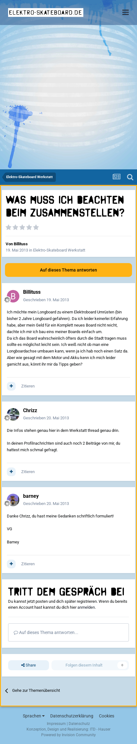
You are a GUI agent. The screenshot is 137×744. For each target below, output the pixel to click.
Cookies (106, 715)
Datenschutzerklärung (71, 715)
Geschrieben (46, 299)
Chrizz (30, 410)
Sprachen (34, 715)
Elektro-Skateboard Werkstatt (59, 250)
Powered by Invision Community (68, 735)
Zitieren (28, 386)
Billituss (21, 244)
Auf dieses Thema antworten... (46, 632)
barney (31, 496)
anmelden (86, 607)
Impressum (56, 724)
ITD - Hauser (100, 729)
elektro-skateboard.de (45, 12)
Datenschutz (79, 724)
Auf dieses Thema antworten (68, 269)
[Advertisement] (68, 97)
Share (28, 665)
